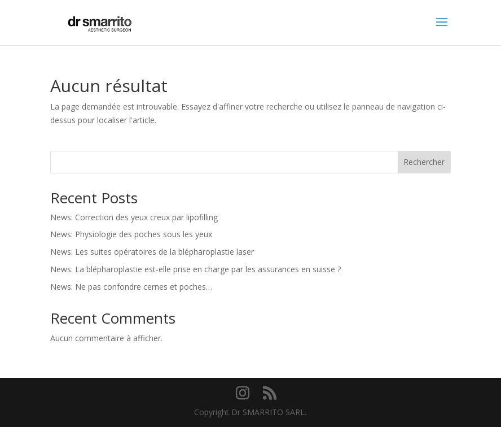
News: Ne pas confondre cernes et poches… (131, 286)
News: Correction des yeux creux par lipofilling (134, 217)
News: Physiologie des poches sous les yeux (131, 234)
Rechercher (424, 161)
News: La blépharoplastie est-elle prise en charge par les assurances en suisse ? (195, 269)
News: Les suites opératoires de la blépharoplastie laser (152, 251)
